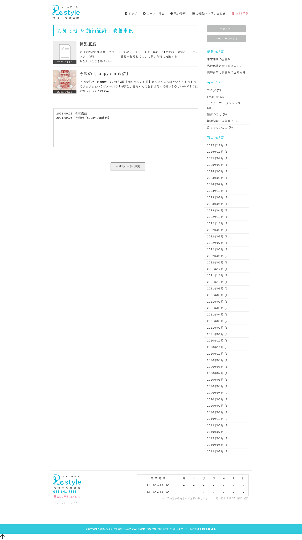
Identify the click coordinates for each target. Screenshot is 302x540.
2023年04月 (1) (218, 210)
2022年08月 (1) (218, 236)
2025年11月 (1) (218, 151)
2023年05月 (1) (218, 203)
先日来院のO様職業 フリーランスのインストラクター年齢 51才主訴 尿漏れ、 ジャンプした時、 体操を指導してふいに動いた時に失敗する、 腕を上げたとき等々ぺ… (142, 56)
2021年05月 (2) (218, 308)
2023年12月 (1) (218, 190)
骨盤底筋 (88, 44)
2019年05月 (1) (218, 444)
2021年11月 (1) (218, 275)
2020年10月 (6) (218, 353)
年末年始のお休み (219, 59)
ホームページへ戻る (226, 38)
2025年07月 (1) (218, 158)
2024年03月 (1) (218, 177)
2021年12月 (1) (218, 269)
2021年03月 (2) (218, 321)
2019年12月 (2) (218, 418)
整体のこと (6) (217, 114)
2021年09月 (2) (218, 288)
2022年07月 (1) (218, 242)
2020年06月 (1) (218, 379)
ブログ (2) (214, 90)
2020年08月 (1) (218, 366)
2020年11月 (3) (218, 347)
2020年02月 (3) (218, 405)
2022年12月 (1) (218, 216)
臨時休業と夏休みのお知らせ (226, 72)
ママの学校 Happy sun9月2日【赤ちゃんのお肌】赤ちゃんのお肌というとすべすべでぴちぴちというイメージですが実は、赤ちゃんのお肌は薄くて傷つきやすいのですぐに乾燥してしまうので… (139, 86)
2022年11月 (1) (218, 223)
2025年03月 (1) (218, 164)
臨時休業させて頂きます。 (225, 65)
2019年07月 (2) (218, 431)
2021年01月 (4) (218, 334)
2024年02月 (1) (218, 184)
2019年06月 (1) (218, 438)
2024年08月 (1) (218, 171)
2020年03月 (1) (218, 399)
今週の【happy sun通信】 (105, 73)
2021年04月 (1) (218, 314)
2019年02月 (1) (218, 451)
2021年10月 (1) (218, 281)
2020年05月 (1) (218, 386)
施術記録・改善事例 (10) (224, 120)
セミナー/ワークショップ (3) (224, 105)
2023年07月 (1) (218, 197)
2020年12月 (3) (218, 340)
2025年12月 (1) (218, 145)
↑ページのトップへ (66, 502)
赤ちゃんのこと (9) (220, 127)
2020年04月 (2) (218, 392)
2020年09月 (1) (218, 360)
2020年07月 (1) (218, 373)
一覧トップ (226, 28)
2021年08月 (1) (218, 295)
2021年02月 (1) (218, 327)
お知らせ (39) (216, 96)
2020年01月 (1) (218, 412)
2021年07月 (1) (218, 301)
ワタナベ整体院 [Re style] (120, 529)
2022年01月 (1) (218, 262)
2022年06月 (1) (218, 249)
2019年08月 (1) (218, 425)
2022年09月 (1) (218, 229)
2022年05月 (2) (218, 255)
